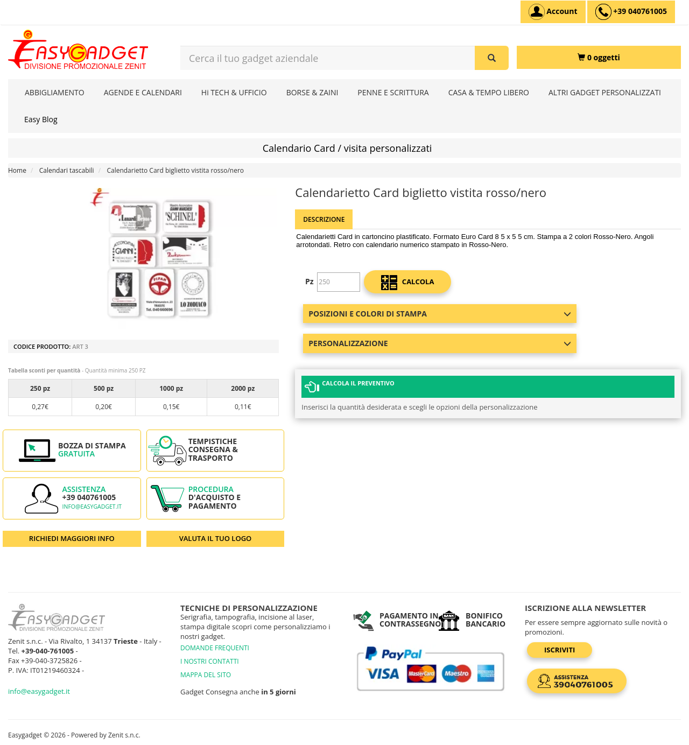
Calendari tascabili (66, 170)
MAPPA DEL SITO (205, 674)
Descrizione (323, 219)
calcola (407, 283)
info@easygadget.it (92, 506)
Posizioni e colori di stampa (439, 313)
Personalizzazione (439, 343)
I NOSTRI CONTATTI (209, 661)
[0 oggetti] (599, 57)
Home (17, 170)
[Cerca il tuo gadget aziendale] (492, 58)
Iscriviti (559, 650)
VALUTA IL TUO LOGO (215, 538)
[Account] (553, 12)
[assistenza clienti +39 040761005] (631, 12)
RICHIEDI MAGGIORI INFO (72, 538)
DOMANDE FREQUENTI (214, 647)
